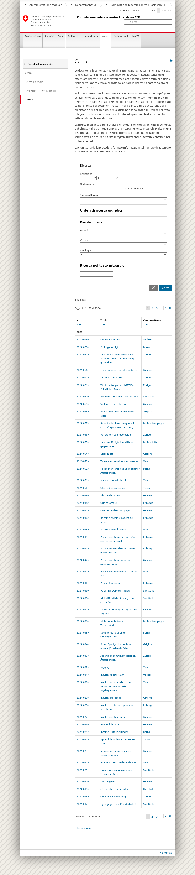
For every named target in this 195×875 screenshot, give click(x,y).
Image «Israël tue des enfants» (118, 762)
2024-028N (83, 705)
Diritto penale (34, 81)
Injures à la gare (109, 724)
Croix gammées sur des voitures (118, 369)
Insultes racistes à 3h (112, 674)
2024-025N (83, 731)
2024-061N (83, 385)
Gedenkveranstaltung (113, 796)
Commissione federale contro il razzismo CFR (136, 4)
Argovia (147, 411)
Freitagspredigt (109, 347)
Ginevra (147, 369)
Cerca (165, 288)
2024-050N (83, 487)
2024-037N (83, 609)
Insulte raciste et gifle (113, 716)
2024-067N (83, 354)
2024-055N (83, 442)
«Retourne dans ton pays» (115, 510)
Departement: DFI (84, 4)
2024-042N (83, 560)
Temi (60, 36)
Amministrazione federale (43, 4)
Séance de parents (111, 495)
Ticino (146, 487)
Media (136, 10)
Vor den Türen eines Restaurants (119, 396)
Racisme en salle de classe (115, 529)
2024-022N (83, 762)
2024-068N (83, 347)
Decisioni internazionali (41, 90)
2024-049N (83, 495)
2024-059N (83, 404)
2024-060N (83, 396)
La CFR (135, 36)
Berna (146, 347)
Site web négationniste (113, 487)
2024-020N (83, 781)
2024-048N (83, 502)
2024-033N (83, 655)
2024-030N (83, 682)
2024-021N (83, 769)
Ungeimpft (106, 453)
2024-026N (83, 724)
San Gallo (148, 396)
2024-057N (83, 423)
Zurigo (147, 354)
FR (153, 10)
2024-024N (83, 739)
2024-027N (83, 716)
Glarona (148, 453)
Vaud (146, 461)
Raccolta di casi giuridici (40, 64)
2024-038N (83, 598)
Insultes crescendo (110, 697)
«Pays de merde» (110, 339)
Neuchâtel (149, 789)
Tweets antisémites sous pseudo (119, 461)
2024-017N (83, 804)
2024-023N (83, 750)
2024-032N (83, 667)
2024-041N (83, 571)
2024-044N (83, 536)
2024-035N (83, 632)
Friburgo (148, 502)
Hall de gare (107, 781)
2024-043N (83, 548)
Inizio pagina (84, 828)
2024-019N (83, 789)
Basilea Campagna (153, 423)
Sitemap (167, 852)
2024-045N (83, 529)
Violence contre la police (114, 404)
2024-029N (83, 697)
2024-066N (83, 369)
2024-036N (83, 621)
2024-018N (83, 796)
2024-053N (83, 461)
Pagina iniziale (33, 36)
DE (148, 10)
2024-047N (83, 510)
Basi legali (73, 36)
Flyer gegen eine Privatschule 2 (118, 804)
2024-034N (83, 644)
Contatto (125, 10)
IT (158, 10)
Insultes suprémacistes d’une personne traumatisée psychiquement (116, 686)
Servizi (105, 36)
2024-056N (83, 434)
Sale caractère (108, 502)
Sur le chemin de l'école (113, 480)
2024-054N (83, 453)
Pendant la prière (110, 582)
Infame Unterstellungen (114, 731)
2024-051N (83, 480)
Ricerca (27, 72)
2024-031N (83, 674)
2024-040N (83, 582)
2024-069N (83, 339)
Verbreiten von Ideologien (115, 434)
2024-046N (83, 517)
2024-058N (83, 411)
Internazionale (90, 36)
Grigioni (147, 644)
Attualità (49, 36)
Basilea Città (150, 442)
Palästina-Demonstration (115, 590)
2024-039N (83, 590)
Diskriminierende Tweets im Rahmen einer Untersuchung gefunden (117, 358)
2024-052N (83, 468)
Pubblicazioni (120, 36)
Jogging (104, 667)
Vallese (147, 339)
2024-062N (83, 377)
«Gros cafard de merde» (114, 789)
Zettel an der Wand (111, 377)
